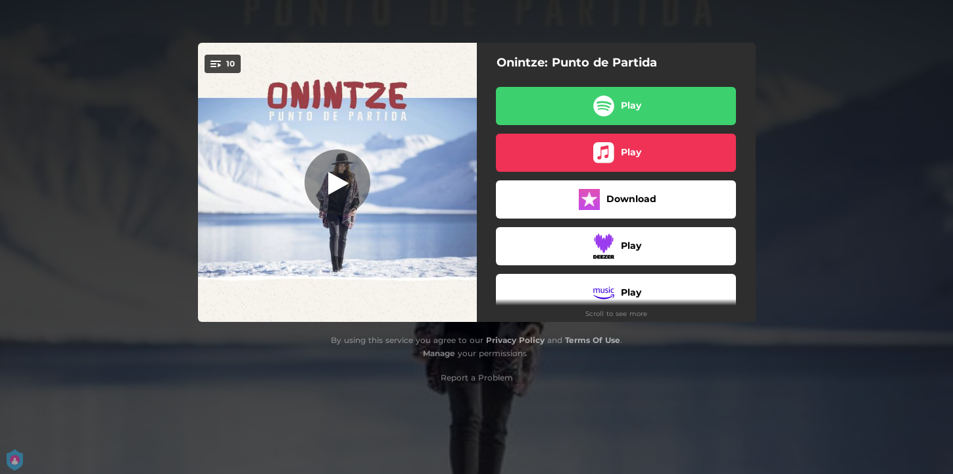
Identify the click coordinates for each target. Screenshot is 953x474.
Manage (439, 353)
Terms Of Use (592, 340)
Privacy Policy (515, 340)
